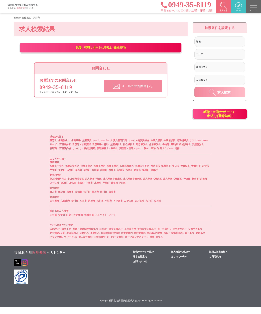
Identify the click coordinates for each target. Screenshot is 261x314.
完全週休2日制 (57, 240)
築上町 (64, 190)
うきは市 (118, 208)
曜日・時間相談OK (174, 240)
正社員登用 (130, 236)
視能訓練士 (185, 151)
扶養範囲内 (127, 240)
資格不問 (66, 236)
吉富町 (80, 190)
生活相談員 (169, 147)
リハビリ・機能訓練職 (84, 155)
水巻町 (97, 190)
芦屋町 (106, 190)
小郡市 (108, 208)
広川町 (157, 208)
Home (17, 17)
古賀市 (205, 173)
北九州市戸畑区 (93, 186)
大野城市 (185, 173)
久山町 (95, 177)
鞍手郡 (86, 199)
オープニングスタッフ (136, 244)
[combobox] (223, 42)
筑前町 (145, 177)
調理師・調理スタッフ (131, 155)
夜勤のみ (95, 240)
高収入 (159, 244)
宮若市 (112, 199)
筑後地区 (26, 17)
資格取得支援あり (146, 236)
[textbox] (217, 41)
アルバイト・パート (105, 222)
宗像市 (112, 177)
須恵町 (78, 177)
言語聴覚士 (198, 151)
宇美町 (53, 177)
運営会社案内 (140, 264)
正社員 (53, 222)
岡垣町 (122, 190)
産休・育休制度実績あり (85, 236)
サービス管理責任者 (60, 151)
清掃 (177, 155)
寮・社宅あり (164, 236)
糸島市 (129, 177)
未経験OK (55, 236)
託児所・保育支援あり (111, 236)
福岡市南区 (112, 173)
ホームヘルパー (101, 147)
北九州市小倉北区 (112, 186)
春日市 (175, 173)
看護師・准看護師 (81, 151)
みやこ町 (54, 190)
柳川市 (74, 208)
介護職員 (86, 147)
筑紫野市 (166, 173)
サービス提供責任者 (138, 147)
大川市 (100, 208)
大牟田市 (54, 208)
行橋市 (186, 186)
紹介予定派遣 (76, 222)
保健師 (165, 151)
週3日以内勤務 (154, 240)
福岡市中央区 (57, 173)
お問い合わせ (140, 268)
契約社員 (63, 222)
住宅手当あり (180, 236)
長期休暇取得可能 (110, 240)
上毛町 (72, 190)
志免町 (70, 177)
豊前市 (195, 186)
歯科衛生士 (64, 147)
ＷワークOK (70, 244)
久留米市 (65, 208)
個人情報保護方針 (180, 259)
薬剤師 (174, 151)
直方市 (53, 199)
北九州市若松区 (76, 186)
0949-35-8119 (58, 94)
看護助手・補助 (100, 151)
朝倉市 (137, 177)
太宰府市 (196, 173)
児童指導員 (182, 147)
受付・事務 (150, 155)
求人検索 (220, 92)
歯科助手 (76, 147)
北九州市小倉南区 (132, 186)
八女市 (83, 208)
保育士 (53, 147)
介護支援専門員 (119, 147)
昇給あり (200, 240)
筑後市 (91, 208)
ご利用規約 (215, 264)
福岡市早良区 (142, 173)
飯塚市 (61, 199)
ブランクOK (56, 244)
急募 (152, 244)
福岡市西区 (99, 173)
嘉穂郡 (78, 199)
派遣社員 (89, 222)
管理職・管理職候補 (60, 155)
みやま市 (128, 208)
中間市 (89, 190)
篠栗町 (61, 177)
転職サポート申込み (143, 259)
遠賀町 (114, 190)
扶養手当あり (195, 236)
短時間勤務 (140, 240)
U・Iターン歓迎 (115, 244)
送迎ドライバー (165, 155)
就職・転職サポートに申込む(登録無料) (100, 51)
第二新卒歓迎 (86, 244)
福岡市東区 (86, 173)
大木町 (148, 208)
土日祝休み (72, 240)
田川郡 (103, 199)
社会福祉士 (129, 151)
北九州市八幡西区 (172, 186)
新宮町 (86, 177)
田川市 (95, 199)
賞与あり (189, 240)
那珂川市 (155, 173)
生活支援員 (156, 147)
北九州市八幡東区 (152, 186)
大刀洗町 (139, 208)
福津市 (120, 177)
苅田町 (203, 186)
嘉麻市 (70, 199)
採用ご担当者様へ (218, 259)
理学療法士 (142, 151)
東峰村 (154, 177)
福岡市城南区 (127, 173)
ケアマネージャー (199, 147)
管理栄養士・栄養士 (107, 155)
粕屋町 (103, 177)
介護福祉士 (116, 151)
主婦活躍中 (100, 244)
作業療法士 (155, 151)
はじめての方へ (179, 264)
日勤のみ (84, 240)
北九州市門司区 (58, 186)
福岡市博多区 (72, 173)
